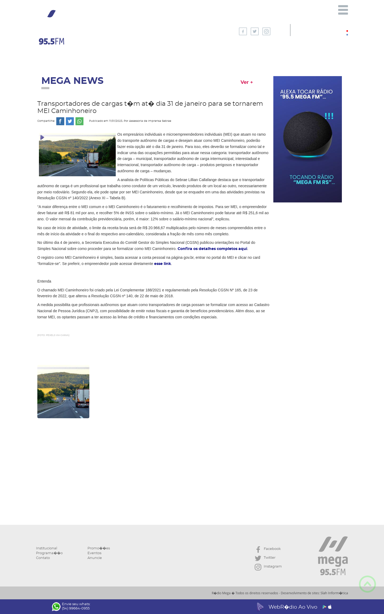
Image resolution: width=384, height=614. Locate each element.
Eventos (94, 553)
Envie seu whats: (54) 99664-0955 (71, 606)
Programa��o (49, 553)
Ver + (247, 82)
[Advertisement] (153, 468)
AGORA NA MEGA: (149, 30)
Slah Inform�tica (334, 592)
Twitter (265, 558)
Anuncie (94, 558)
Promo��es (98, 548)
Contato (43, 558)
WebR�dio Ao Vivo (294, 607)
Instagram (268, 567)
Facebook (268, 549)
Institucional (46, 548)
